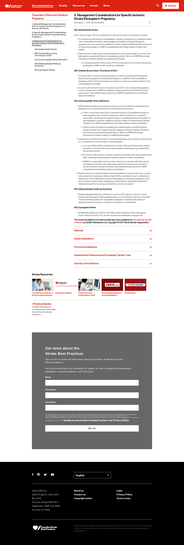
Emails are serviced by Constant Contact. (86, 420)
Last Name (50, 402)
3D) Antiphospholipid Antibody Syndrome (47, 65)
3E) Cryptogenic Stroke (44, 70)
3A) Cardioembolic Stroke (45, 49)
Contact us (80, 494)
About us (79, 490)
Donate (170, 5)
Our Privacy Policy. (119, 420)
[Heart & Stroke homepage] (16, 6)
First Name (50, 390)
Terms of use (123, 498)
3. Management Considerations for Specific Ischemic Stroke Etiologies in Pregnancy (48, 43)
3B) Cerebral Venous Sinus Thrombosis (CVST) (45, 54)
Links (119, 490)
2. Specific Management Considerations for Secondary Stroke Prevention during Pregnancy (49, 34)
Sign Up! (92, 428)
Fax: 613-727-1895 (41, 510)
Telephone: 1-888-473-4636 (46, 506)
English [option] (80, 475)
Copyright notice (83, 498)
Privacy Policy (124, 494)
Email (48, 377)
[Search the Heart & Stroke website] (158, 6)
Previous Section (41, 303)
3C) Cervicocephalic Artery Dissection (50, 60)
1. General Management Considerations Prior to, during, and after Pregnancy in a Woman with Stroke (49, 26)
